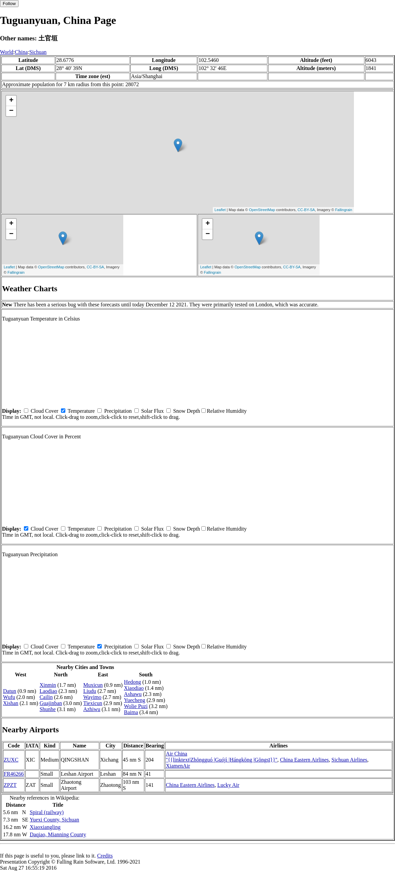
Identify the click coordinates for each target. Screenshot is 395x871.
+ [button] (11, 101)
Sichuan (38, 52)
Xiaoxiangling (45, 827)
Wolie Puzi (135, 706)
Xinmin (47, 685)
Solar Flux (152, 411)
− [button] (11, 111)
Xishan (10, 703)
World (6, 52)
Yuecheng (134, 700)
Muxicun (93, 685)
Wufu (9, 697)
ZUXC (11, 760)
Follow (9, 3)
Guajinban (50, 703)
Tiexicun (92, 703)
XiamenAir (178, 766)
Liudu (89, 691)
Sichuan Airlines (349, 760)
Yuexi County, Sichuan (54, 820)
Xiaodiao (134, 688)
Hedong (132, 682)
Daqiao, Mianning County (58, 834)
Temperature (81, 411)
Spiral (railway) (47, 812)
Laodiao (48, 691)
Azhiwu (91, 709)
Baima (131, 712)
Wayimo (92, 697)
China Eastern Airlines (304, 760)
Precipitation (118, 411)
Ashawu (132, 694)
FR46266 (14, 774)
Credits (104, 856)
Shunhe (47, 709)
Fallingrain (343, 210)
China (21, 52)
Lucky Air (228, 785)
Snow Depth (186, 411)
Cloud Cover (44, 411)
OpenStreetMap (262, 210)
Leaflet (220, 210)
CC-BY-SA (306, 210)
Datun (9, 691)
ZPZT (10, 785)
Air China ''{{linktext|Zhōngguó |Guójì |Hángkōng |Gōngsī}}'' (221, 757)
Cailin (46, 697)
